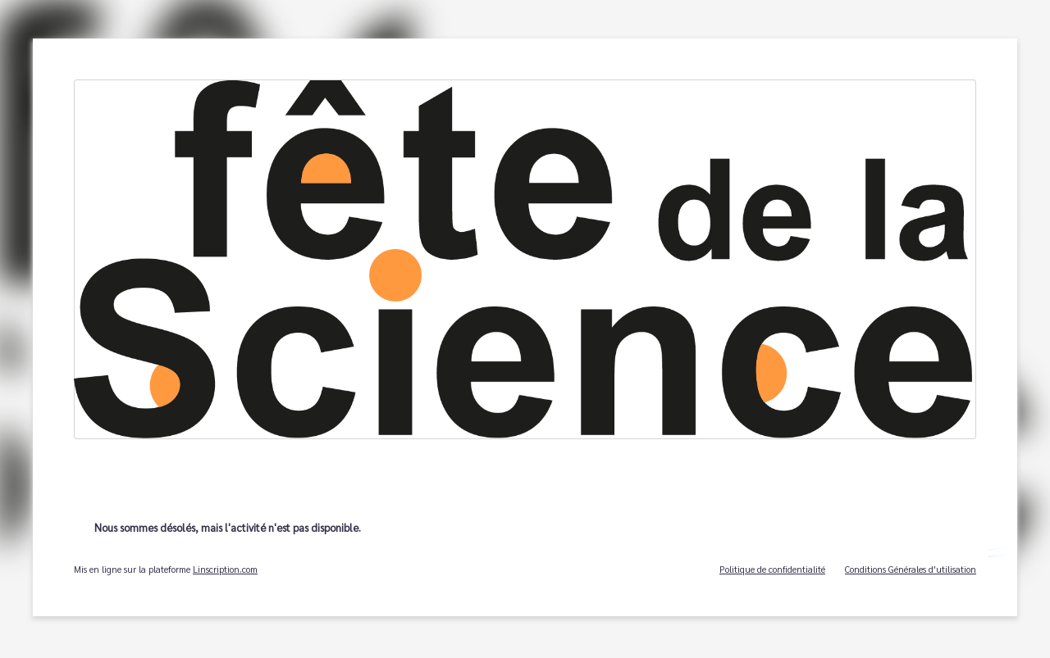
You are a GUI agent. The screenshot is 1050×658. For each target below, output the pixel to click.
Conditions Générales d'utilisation (910, 569)
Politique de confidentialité (772, 569)
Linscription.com (225, 569)
